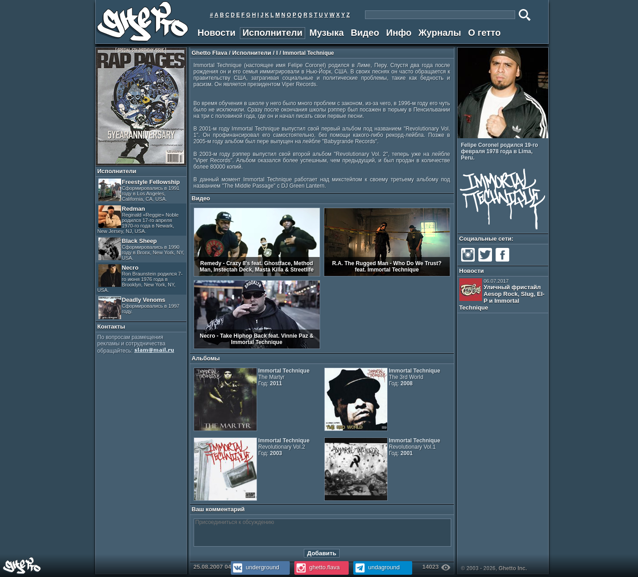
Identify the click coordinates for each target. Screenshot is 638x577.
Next (545, 132)
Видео (365, 33)
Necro (140, 278)
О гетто (484, 33)
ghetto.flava (317, 567)
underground (255, 567)
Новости (217, 33)
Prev (539, 132)
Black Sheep (141, 249)
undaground (376, 567)
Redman (138, 219)
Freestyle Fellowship (139, 190)
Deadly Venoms (139, 307)
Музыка (326, 33)
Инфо (399, 33)
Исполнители (272, 33)
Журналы (440, 33)
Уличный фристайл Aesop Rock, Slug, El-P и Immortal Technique (502, 294)
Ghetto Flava (210, 52)
